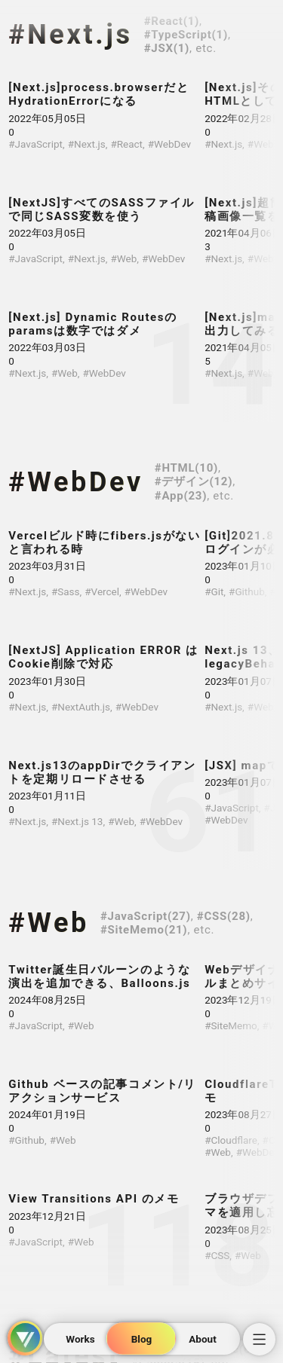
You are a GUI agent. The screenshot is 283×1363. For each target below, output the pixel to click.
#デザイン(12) (193, 481)
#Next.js (70, 34)
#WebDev (75, 482)
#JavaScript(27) (145, 916)
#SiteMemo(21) (143, 930)
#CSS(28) (224, 916)
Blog (141, 1339)
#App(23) (181, 496)
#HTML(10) (186, 468)
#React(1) (171, 21)
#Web (48, 923)
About (202, 1339)
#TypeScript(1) (186, 34)
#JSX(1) (166, 48)
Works (80, 1339)
